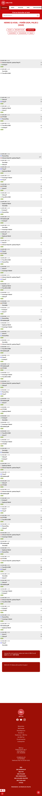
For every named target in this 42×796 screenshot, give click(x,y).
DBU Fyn (21, 771)
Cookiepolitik (21, 741)
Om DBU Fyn (21, 737)
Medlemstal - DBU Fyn (21, 735)
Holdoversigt (12, 33)
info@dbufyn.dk (21, 757)
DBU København (21, 776)
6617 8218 (16, 655)
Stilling (10, 29)
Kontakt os (21, 732)
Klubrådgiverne (21, 730)
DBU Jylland (21, 774)
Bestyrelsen (21, 726)
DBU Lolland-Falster (21, 778)
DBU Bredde (21, 728)
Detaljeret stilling (19, 29)
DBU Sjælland (21, 780)
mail (5, 655)
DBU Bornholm (21, 769)
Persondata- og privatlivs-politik (21, 786)
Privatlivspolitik (21, 739)
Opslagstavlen (22, 33)
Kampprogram (30, 29)
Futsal (21, 782)
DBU (21, 767)
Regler (31, 33)
